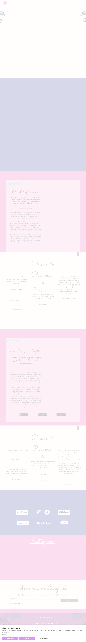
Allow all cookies (10, 638)
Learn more (5, 634)
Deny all (27, 638)
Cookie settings (44, 638)
